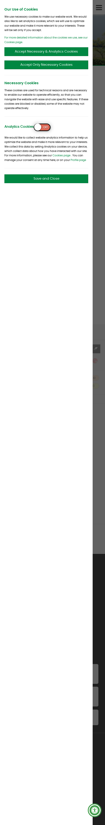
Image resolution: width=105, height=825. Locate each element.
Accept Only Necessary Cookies (46, 64)
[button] (95, 810)
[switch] (42, 127)
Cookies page (61, 155)
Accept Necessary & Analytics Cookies (46, 51)
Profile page (78, 160)
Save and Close (46, 178)
